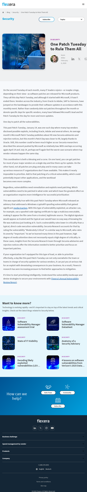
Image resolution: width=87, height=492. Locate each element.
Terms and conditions (43, 482)
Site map (43, 486)
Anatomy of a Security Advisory (71, 342)
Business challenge (43, 436)
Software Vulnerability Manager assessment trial (28, 324)
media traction (20, 207)
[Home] (9, 4)
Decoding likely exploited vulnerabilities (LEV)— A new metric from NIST (28, 365)
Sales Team (48, 393)
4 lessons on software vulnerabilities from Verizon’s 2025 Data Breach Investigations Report (73, 365)
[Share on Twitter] (81, 61)
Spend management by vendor (43, 443)
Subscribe (46, 19)
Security (8, 19)
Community (67, 393)
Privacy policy (43, 478)
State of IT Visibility (27, 340)
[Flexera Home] (3, 12)
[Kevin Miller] (54, 59)
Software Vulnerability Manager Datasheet (73, 324)
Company (43, 458)
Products (43, 451)
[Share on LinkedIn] (75, 61)
